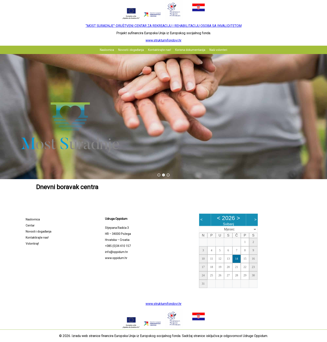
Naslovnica (107, 50)
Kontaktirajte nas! (159, 50)
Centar (30, 225)
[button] (158, 175)
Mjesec (229, 229)
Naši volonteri (218, 50)
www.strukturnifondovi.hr (163, 40)
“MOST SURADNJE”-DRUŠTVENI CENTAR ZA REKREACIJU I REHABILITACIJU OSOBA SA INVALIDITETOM (164, 26)
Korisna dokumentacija (190, 50)
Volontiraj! (32, 243)
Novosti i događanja (131, 50)
